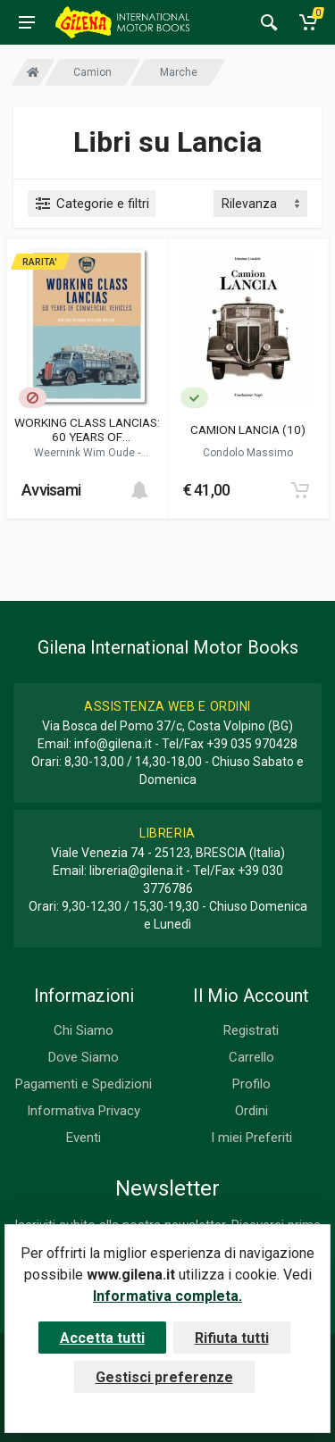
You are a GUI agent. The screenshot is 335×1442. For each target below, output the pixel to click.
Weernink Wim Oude (86, 452)
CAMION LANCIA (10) (248, 429)
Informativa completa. (167, 1296)
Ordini (251, 1111)
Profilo (251, 1084)
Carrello (251, 1057)
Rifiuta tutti (232, 1337)
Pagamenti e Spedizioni (83, 1084)
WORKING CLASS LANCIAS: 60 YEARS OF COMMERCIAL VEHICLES (87, 429)
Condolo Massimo (248, 452)
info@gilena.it (113, 744)
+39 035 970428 (251, 744)
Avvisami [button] (50, 489)
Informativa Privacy (83, 1111)
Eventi (83, 1137)
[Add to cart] (139, 490)
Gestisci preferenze (164, 1377)
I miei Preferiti (251, 1137)
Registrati (251, 1030)
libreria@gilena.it (136, 870)
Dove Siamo (83, 1057)
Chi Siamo (83, 1030)
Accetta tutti (102, 1337)
